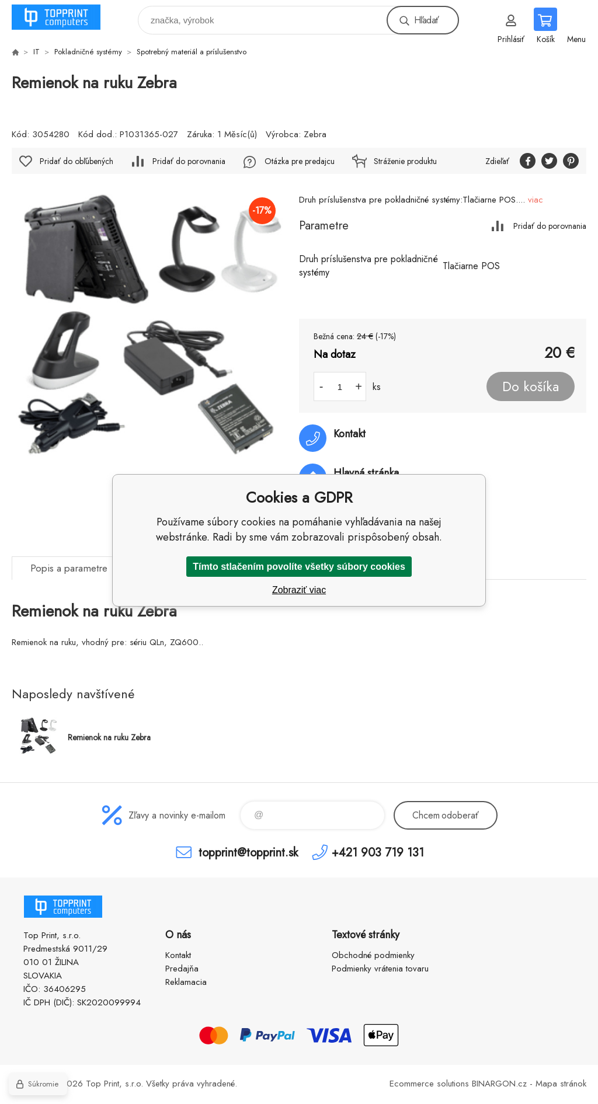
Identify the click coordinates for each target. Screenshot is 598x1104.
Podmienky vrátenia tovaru (380, 968)
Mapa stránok (561, 1083)
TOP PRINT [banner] (63, 17)
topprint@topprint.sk (248, 852)
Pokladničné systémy (88, 51)
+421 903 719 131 (378, 852)
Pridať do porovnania (549, 225)
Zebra (315, 134)
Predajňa (182, 968)
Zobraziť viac (299, 590)
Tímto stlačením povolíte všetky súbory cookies (299, 567)
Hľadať (426, 20)
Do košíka (530, 386)
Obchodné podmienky (373, 955)
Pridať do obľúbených (76, 161)
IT (36, 51)
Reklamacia (186, 982)
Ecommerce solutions (429, 1083)
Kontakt (178, 955)
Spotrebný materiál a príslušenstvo (191, 51)
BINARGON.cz (499, 1083)
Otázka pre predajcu (300, 161)
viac (535, 199)
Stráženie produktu (405, 161)
